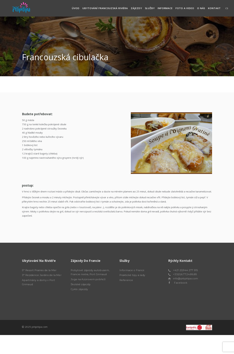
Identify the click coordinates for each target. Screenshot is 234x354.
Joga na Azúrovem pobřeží (88, 279)
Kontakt (214, 8)
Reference (126, 280)
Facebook (178, 282)
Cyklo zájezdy (79, 289)
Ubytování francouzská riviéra (105, 8)
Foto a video (185, 8)
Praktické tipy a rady (132, 275)
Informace (165, 8)
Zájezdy (136, 8)
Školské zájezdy (81, 284)
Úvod (75, 8)
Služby (150, 8)
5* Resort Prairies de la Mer (39, 270)
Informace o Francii (131, 270)
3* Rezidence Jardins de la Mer (41, 275)
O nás (201, 8)
